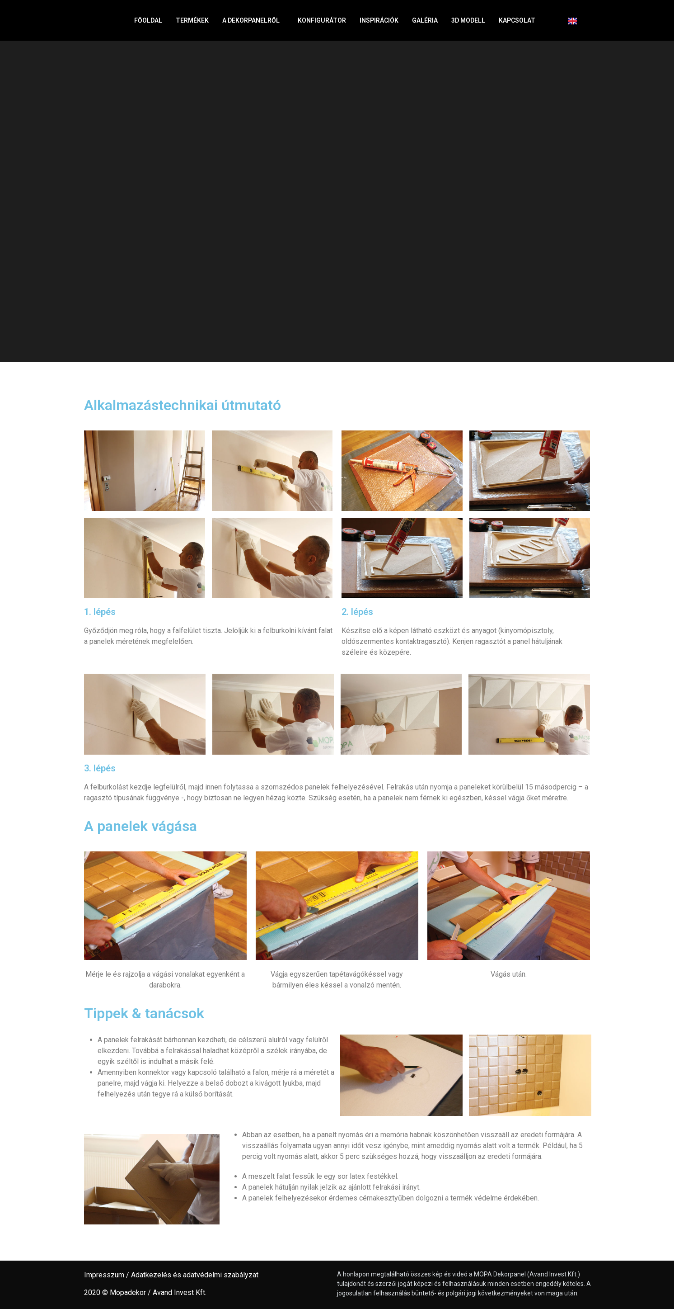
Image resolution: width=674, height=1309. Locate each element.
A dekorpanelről (253, 20)
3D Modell (468, 20)
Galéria (425, 20)
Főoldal (148, 20)
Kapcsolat (519, 20)
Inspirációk (379, 20)
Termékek (192, 20)
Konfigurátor (322, 20)
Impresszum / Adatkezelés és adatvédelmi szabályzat (171, 1275)
